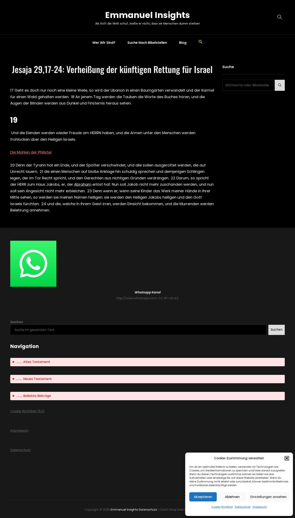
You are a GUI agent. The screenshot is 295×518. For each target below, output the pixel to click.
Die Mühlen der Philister (31, 152)
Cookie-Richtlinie (222, 507)
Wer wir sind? (103, 42)
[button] (287, 458)
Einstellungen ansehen (268, 497)
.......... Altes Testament (33, 362)
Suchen (16, 322)
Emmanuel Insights (147, 15)
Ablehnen (232, 497)
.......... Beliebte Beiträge (33, 396)
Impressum (260, 507)
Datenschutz (243, 507)
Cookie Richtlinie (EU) (27, 411)
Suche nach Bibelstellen (147, 42)
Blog (182, 42)
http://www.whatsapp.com (136, 298)
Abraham (82, 184)
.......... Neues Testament (34, 379)
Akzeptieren (203, 497)
